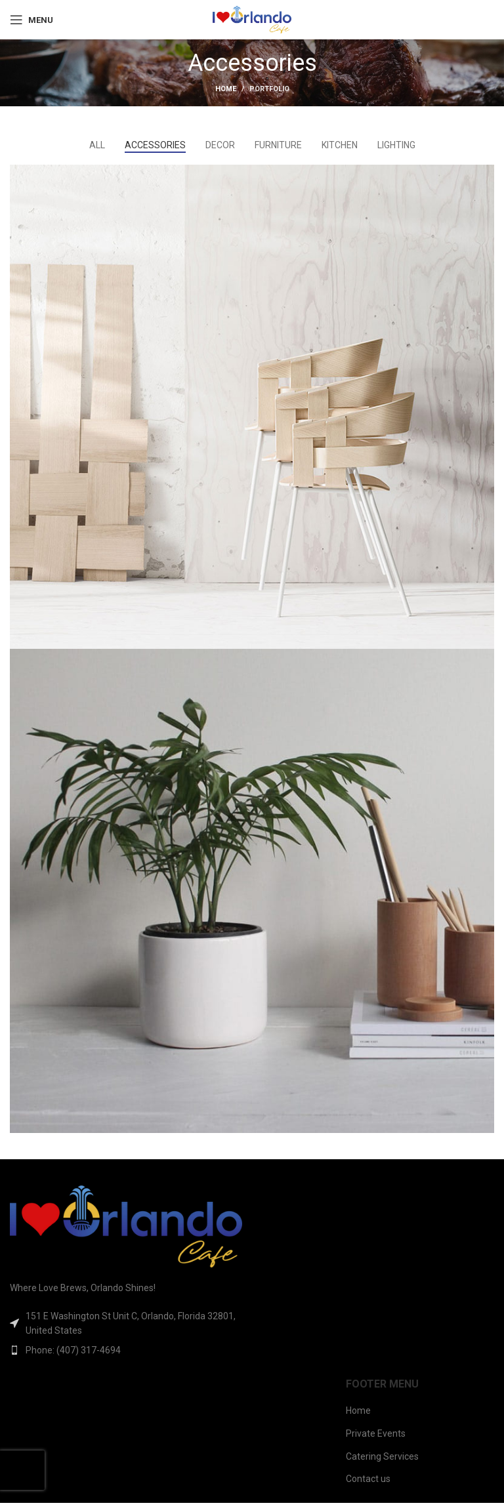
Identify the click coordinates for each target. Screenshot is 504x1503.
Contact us (368, 1478)
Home (225, 89)
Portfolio (269, 89)
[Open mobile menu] (31, 20)
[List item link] (126, 1350)
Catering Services (382, 1456)
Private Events (376, 1433)
